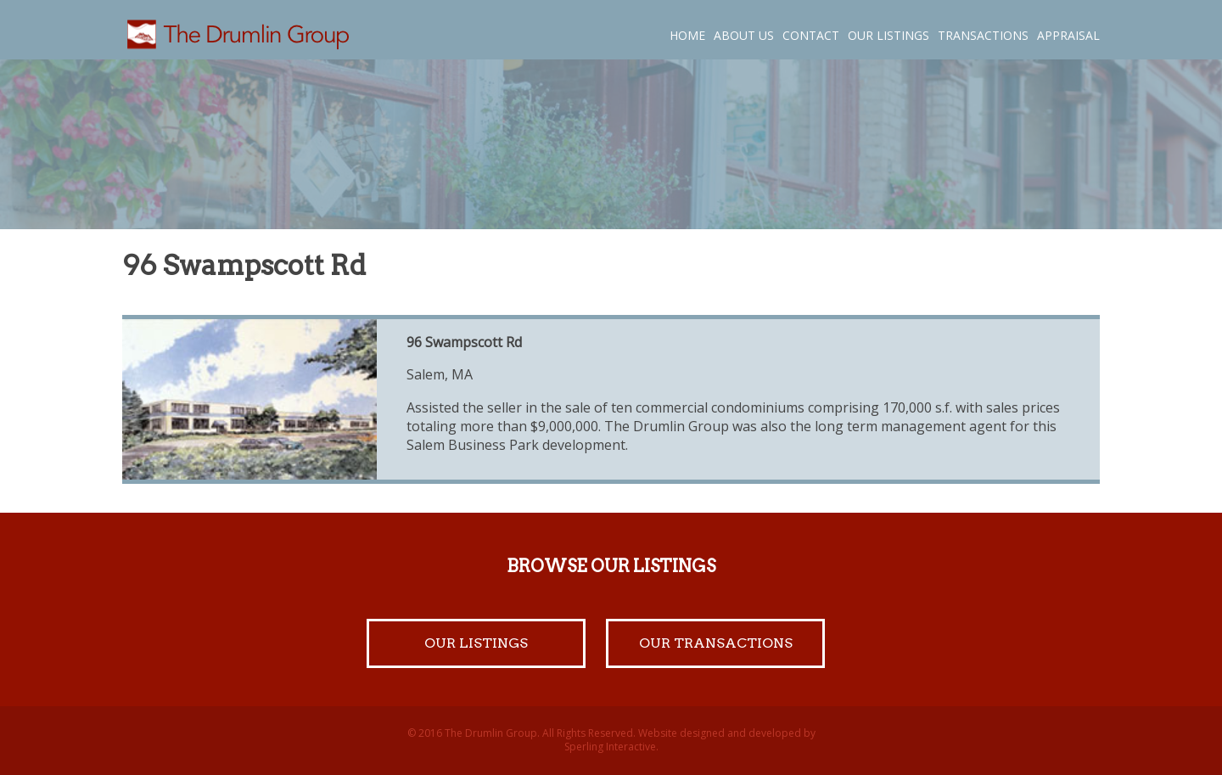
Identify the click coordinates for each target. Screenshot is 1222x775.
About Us (744, 35)
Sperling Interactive (610, 746)
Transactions (983, 35)
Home (687, 35)
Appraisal (1068, 35)
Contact (810, 35)
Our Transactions (716, 643)
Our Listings (888, 35)
